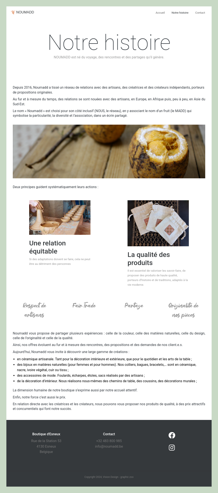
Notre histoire (180, 12)
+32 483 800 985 (109, 441)
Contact (200, 12)
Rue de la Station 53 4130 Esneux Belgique (46, 446)
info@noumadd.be (109, 446)
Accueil (160, 12)
